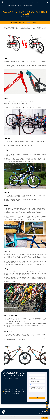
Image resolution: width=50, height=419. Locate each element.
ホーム (6, 2)
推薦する (24, 2)
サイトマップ (30, 411)
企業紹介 (10, 2)
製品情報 (16, 2)
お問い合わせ (34, 2)
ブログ (28, 2)
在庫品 (28, 22)
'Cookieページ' (18, 418)
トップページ (5, 5)
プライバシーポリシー (21, 411)
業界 (20, 2)
